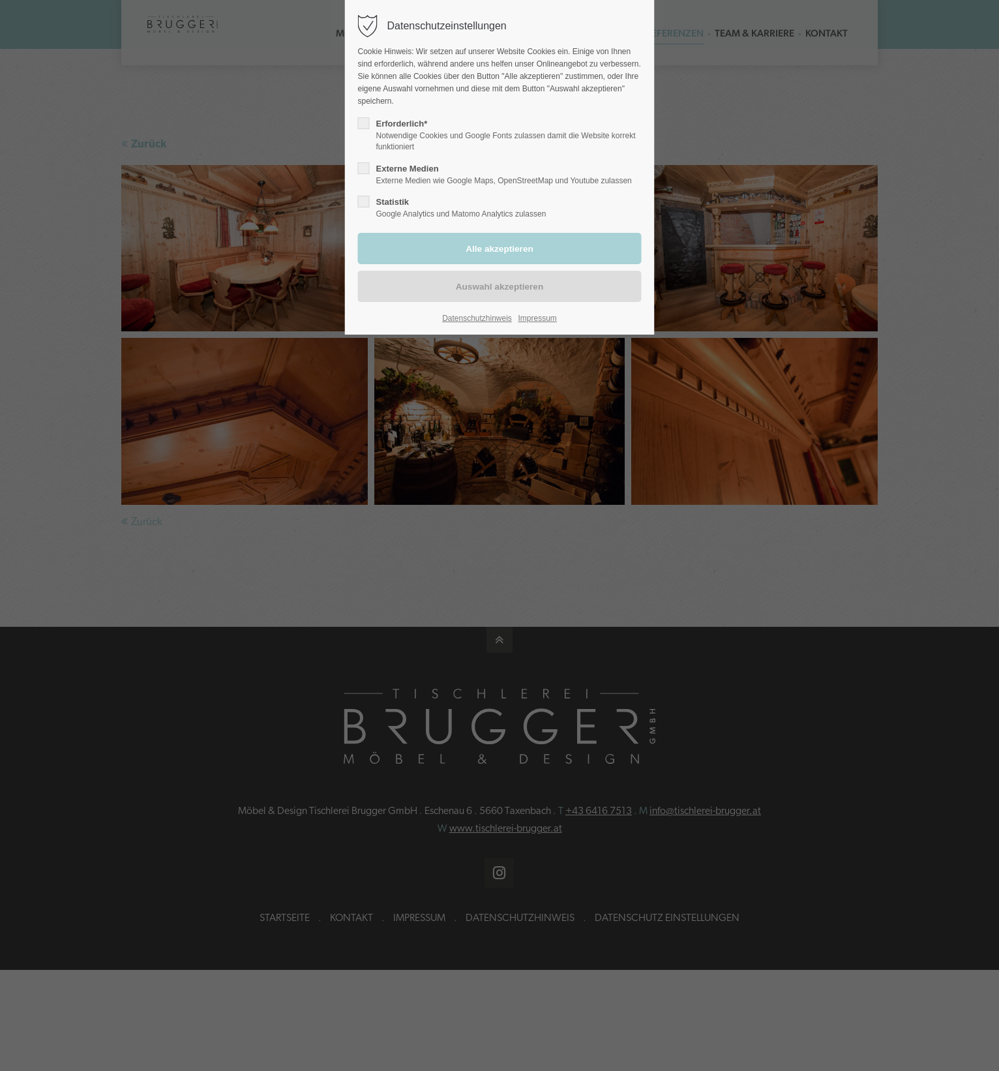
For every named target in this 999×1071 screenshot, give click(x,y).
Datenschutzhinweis (477, 318)
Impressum (537, 318)
